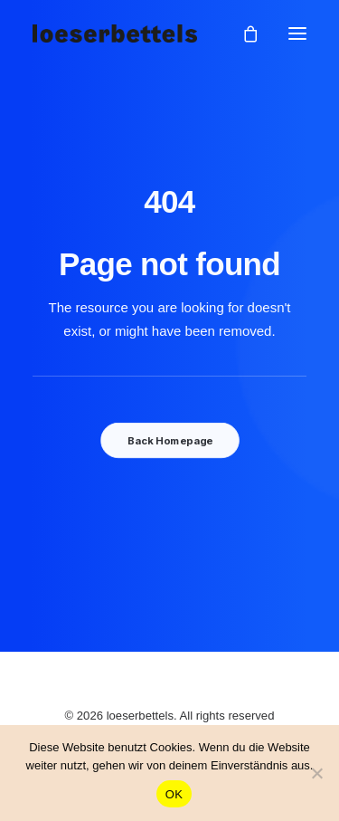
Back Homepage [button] (169, 440)
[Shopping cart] (242, 33)
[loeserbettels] (115, 33)
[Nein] (316, 773)
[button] (297, 33)
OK (174, 794)
